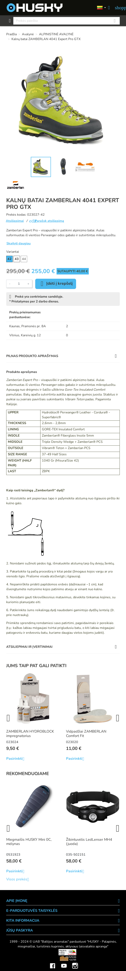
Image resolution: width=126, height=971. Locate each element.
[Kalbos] (101, 7)
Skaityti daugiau (18, 243)
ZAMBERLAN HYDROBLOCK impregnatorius (30, 733)
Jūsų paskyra (19, 930)
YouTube (64, 963)
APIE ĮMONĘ (16, 900)
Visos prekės (19, 879)
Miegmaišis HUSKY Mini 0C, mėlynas (29, 841)
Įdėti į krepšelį (56, 283)
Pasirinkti (16, 758)
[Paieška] (66, 21)
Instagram (75, 963)
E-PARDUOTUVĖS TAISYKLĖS (31, 910)
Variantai (12, 251)
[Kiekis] (19, 284)
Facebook (53, 963)
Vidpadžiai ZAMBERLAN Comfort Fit (86, 733)
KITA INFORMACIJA (22, 920)
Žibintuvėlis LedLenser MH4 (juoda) (89, 841)
